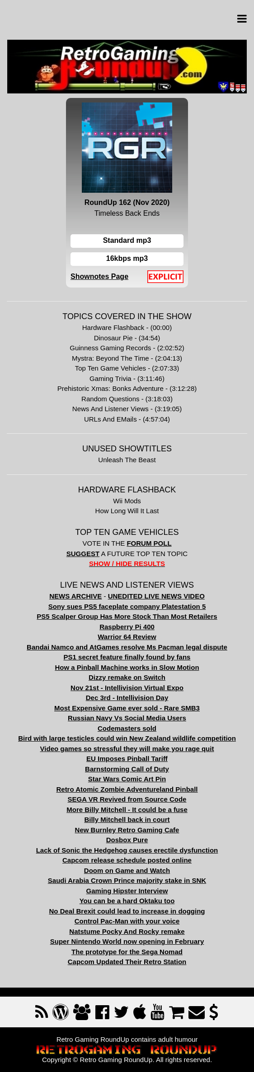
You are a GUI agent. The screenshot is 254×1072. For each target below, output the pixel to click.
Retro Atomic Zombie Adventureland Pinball (127, 789)
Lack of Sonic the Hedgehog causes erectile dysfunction (127, 850)
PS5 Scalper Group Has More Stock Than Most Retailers (127, 616)
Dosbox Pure (127, 840)
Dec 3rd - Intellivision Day (127, 697)
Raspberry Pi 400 (127, 627)
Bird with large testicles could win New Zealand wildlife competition (127, 738)
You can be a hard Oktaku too (127, 901)
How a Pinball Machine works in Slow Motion (127, 667)
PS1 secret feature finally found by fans (127, 657)
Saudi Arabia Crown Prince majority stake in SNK (127, 880)
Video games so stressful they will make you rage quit (127, 748)
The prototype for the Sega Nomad (127, 952)
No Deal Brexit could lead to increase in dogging (127, 911)
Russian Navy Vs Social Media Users (127, 718)
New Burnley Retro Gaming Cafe (127, 830)
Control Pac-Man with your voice (127, 921)
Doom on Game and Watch (127, 870)
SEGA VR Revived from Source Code (127, 799)
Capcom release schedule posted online (127, 860)
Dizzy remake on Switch (127, 677)
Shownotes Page (99, 276)
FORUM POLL (149, 543)
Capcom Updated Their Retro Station (127, 961)
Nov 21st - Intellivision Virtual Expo (127, 687)
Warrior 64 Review (127, 636)
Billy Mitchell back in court (126, 819)
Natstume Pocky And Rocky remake (126, 931)
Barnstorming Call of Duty (127, 769)
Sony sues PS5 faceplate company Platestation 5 (127, 606)
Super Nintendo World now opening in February (127, 941)
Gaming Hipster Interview (127, 891)
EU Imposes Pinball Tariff (127, 758)
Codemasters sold (127, 728)
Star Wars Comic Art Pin (127, 779)
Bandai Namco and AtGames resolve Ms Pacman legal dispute (127, 647)
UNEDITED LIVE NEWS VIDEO (156, 596)
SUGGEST (82, 553)
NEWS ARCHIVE (75, 596)
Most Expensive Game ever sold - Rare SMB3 (127, 708)
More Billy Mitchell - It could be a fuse (127, 809)
